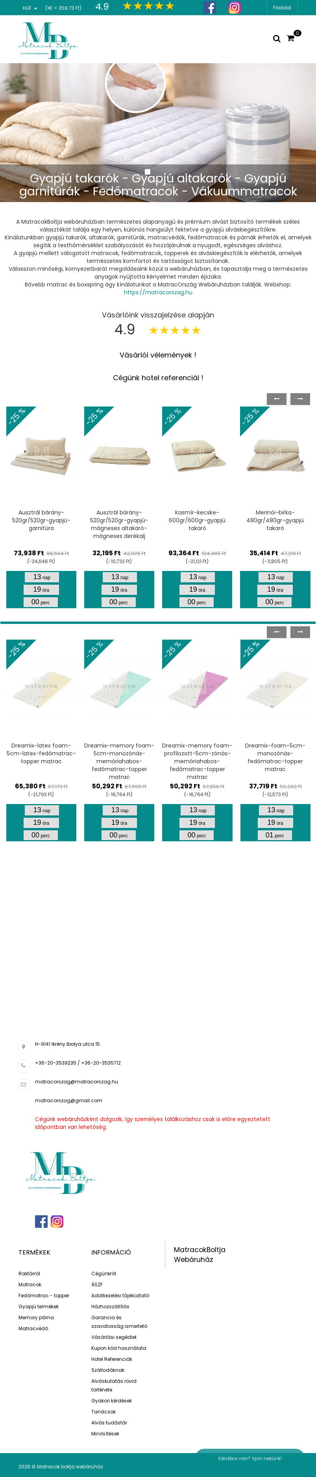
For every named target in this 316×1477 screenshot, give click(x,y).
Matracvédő (33, 1328)
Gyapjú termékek (38, 1306)
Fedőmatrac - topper (43, 1295)
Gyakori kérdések (111, 1400)
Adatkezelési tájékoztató (120, 1295)
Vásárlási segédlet (114, 1337)
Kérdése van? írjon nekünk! (250, 1458)
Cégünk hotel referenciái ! (158, 378)
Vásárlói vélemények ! (158, 355)
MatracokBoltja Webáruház (199, 1254)
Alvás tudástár (109, 1422)
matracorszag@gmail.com (68, 1100)
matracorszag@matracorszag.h (75, 1081)
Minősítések (105, 1433)
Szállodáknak (107, 1370)
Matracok (29, 1284)
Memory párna (36, 1317)
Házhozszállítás (110, 1306)
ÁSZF (97, 1284)
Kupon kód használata (118, 1348)
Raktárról (29, 1273)
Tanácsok (103, 1411)
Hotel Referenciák (111, 1359)
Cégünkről (103, 1273)
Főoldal (282, 7)
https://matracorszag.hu (158, 292)
